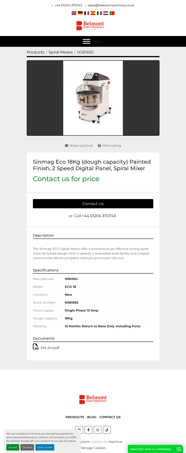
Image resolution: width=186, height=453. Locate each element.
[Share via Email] (79, 145)
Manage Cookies (93, 448)
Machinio (115, 442)
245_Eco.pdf (46, 348)
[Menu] (86, 41)
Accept (12, 447)
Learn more (45, 447)
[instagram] (98, 430)
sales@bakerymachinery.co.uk (111, 5)
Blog (91, 417)
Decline (27, 447)
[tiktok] (107, 430)
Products (75, 417)
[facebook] (88, 430)
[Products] (35, 52)
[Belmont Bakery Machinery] (93, 399)
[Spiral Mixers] (61, 52)
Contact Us (93, 203)
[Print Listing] (109, 145)
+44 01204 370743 (68, 5)
